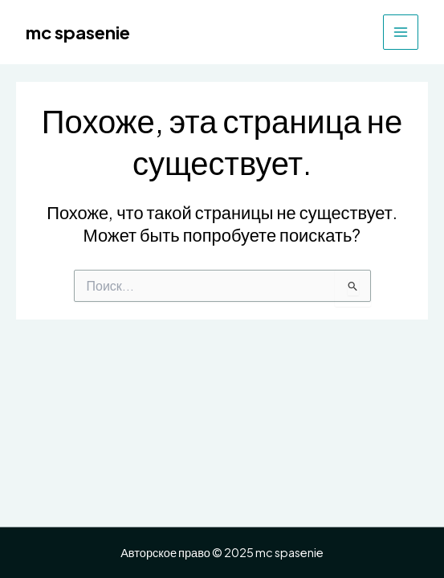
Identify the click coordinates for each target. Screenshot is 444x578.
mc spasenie (78, 32)
